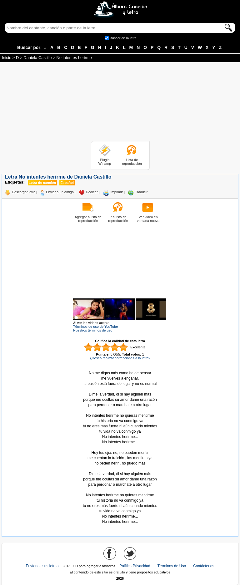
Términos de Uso (172, 566)
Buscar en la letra (123, 38)
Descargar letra (23, 192)
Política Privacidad (134, 566)
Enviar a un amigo (60, 192)
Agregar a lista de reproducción (88, 219)
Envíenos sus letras (42, 566)
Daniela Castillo (37, 57)
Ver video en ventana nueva (148, 219)
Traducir (141, 192)
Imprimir (117, 192)
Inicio (6, 57)
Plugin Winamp (104, 161)
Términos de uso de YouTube (95, 326)
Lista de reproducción (132, 161)
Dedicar (92, 192)
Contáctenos (203, 566)
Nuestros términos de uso (92, 330)
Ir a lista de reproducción (118, 219)
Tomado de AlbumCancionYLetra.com (120, 490)
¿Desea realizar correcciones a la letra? (120, 358)
